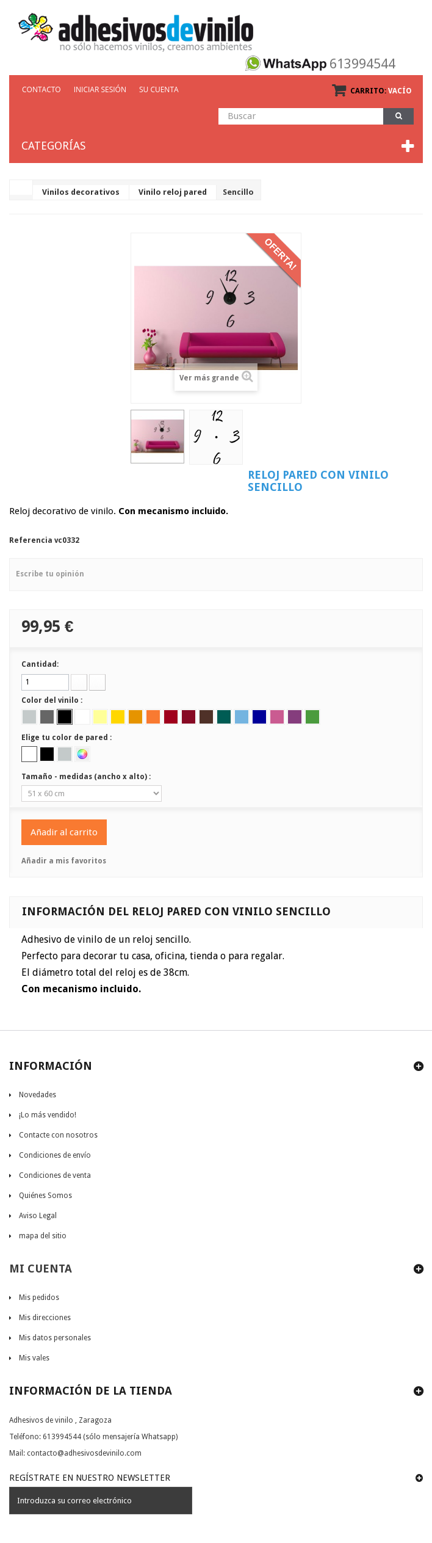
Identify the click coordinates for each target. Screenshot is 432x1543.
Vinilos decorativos (81, 192)
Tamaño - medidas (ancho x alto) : (87, 776)
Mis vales (34, 1358)
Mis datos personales (55, 1338)
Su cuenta (159, 89)
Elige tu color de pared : (67, 737)
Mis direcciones (45, 1317)
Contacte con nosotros (58, 1135)
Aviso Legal (38, 1215)
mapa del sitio (43, 1236)
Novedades (37, 1095)
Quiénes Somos (45, 1195)
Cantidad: (40, 664)
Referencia (30, 540)
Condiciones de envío (55, 1155)
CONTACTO (41, 89)
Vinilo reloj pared (173, 192)
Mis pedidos (39, 1297)
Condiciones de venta (55, 1175)
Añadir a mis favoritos (63, 861)
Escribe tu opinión (50, 574)
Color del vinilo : (52, 700)
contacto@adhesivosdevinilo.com (84, 1453)
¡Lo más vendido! (47, 1115)
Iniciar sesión (100, 89)
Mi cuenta (40, 1268)
